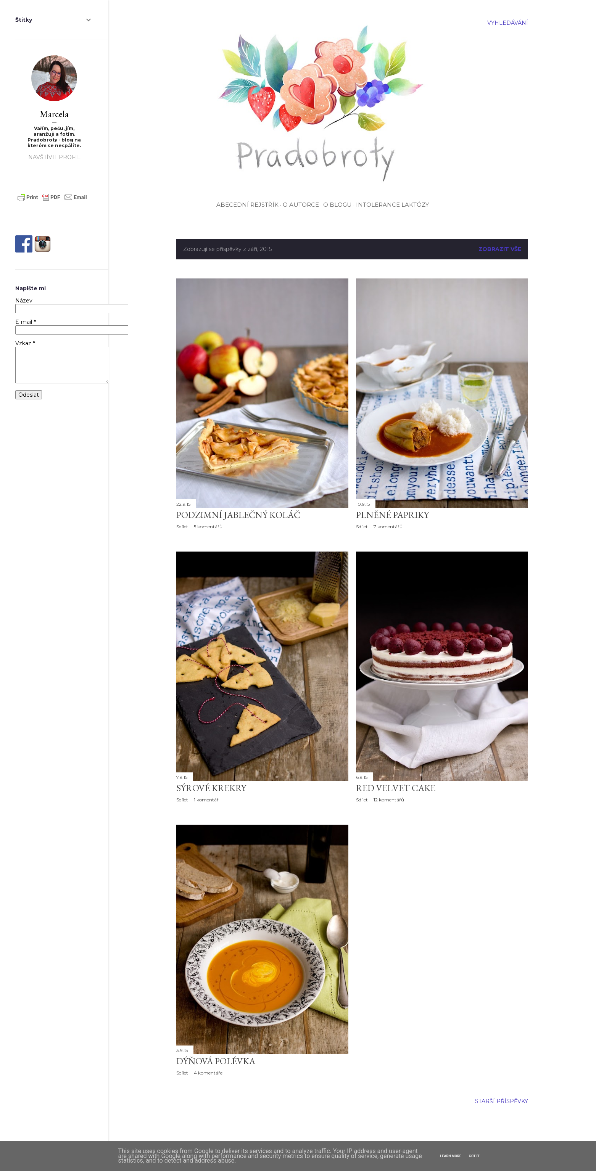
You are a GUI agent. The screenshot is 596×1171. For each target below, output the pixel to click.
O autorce (301, 204)
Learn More (450, 1156)
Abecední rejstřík (247, 204)
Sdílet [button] (182, 526)
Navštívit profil (54, 157)
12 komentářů (389, 800)
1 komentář (206, 800)
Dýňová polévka (215, 1061)
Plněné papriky (392, 515)
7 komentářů (388, 526)
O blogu (337, 204)
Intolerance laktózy (392, 204)
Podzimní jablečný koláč (238, 515)
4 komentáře (208, 1073)
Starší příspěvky (501, 1101)
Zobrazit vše (499, 249)
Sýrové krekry (211, 788)
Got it (474, 1156)
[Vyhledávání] (507, 23)
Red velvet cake (395, 788)
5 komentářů (208, 526)
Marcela (54, 114)
